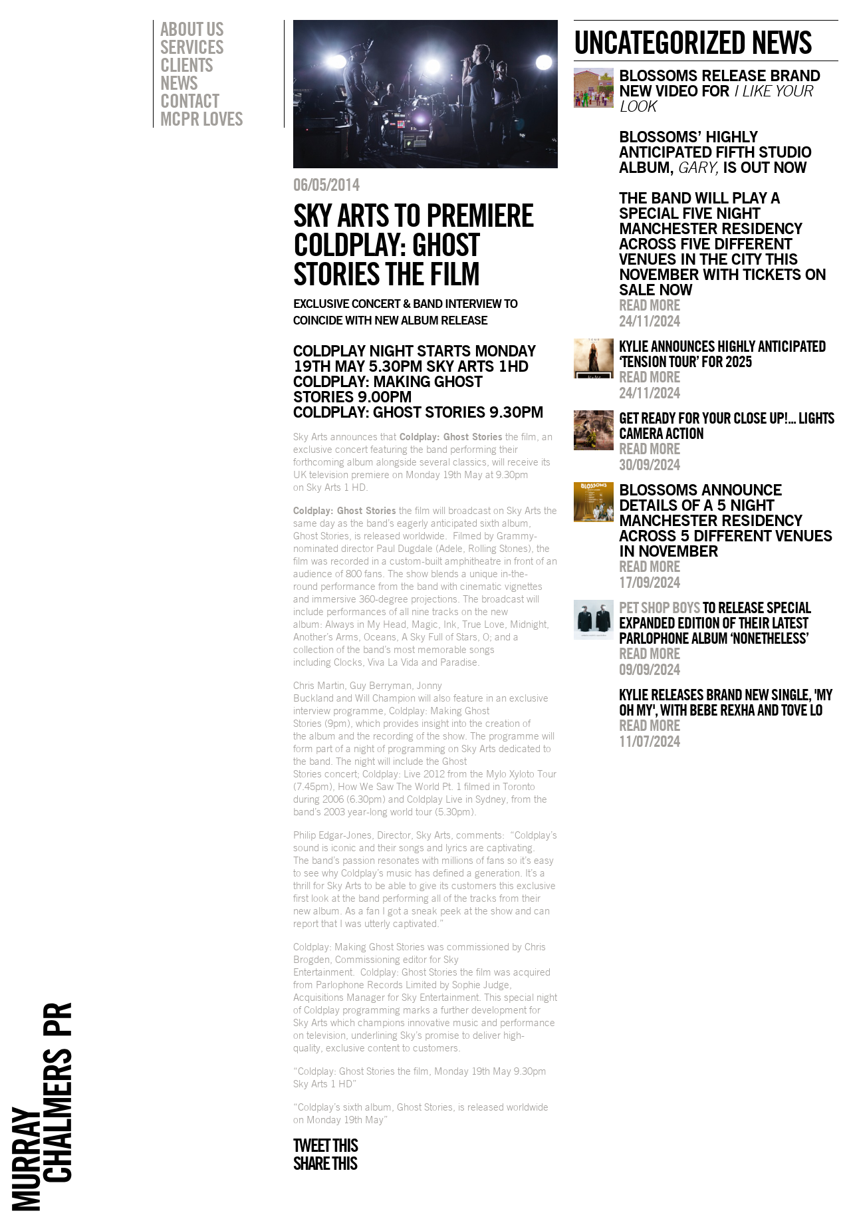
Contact (189, 100)
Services (191, 47)
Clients (186, 64)
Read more (649, 305)
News (178, 82)
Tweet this (325, 1145)
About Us (191, 29)
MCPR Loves (201, 118)
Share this (324, 1163)
